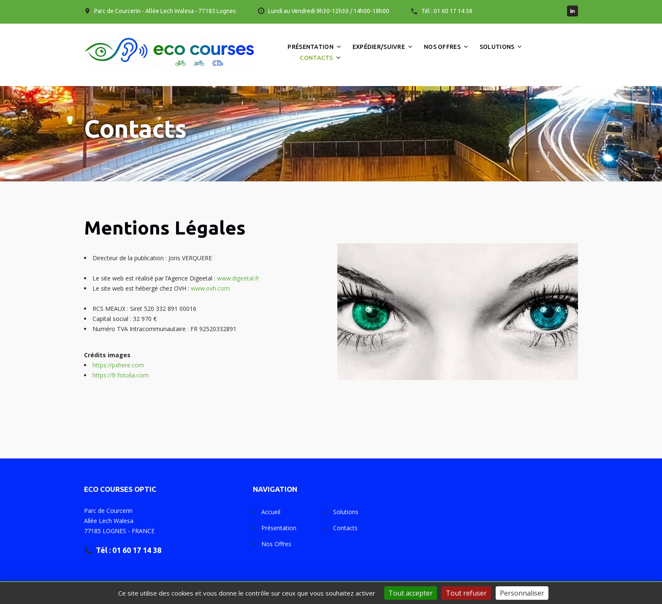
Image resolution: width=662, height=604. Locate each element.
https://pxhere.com (118, 365)
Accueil (270, 512)
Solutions (497, 46)
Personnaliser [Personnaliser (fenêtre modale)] (522, 593)
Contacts (316, 57)
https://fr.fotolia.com (120, 375)
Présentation (310, 46)
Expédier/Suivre (379, 46)
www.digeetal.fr (238, 278)
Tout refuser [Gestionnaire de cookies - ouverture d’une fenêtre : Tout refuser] (466, 593)
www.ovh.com (210, 288)
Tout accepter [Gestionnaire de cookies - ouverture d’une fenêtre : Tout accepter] (410, 593)
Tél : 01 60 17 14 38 (446, 11)
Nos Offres (442, 46)
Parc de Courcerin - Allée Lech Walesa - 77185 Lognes (165, 11)
